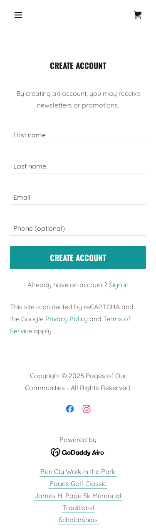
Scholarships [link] (78, 519)
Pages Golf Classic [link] (78, 483)
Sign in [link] (119, 285)
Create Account (78, 257)
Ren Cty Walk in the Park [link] (78, 471)
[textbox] (78, 131)
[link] (137, 15)
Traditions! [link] (78, 507)
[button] (20, 15)
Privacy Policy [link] (66, 319)
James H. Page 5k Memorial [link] (78, 495)
